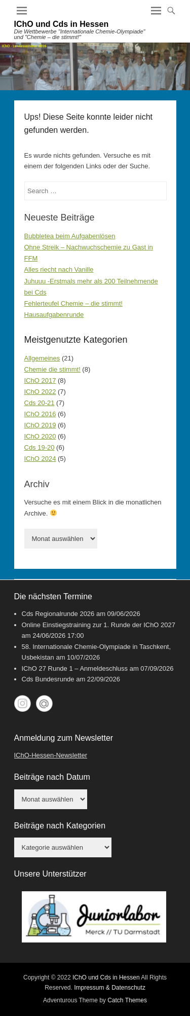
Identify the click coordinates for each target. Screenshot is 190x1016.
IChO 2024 (40, 458)
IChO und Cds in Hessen (61, 24)
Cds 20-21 (39, 403)
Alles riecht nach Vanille (59, 269)
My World (44, 703)
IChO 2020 (40, 436)
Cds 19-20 (39, 447)
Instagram (22, 703)
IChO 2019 (40, 425)
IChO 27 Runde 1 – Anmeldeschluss (75, 668)
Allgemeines (42, 358)
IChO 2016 (40, 414)
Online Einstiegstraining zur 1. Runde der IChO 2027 (99, 625)
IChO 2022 (40, 391)
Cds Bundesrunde (48, 679)
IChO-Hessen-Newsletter (51, 755)
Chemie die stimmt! (52, 369)
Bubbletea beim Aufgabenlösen (70, 236)
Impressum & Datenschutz (109, 987)
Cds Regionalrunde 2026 (58, 614)
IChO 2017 (40, 380)
